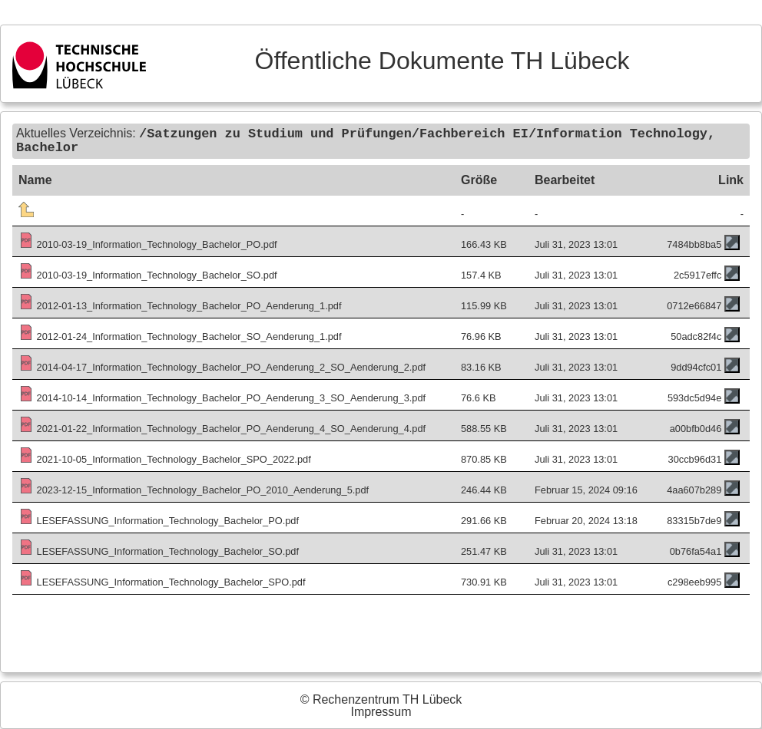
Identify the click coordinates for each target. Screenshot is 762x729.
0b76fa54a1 (696, 550)
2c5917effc (697, 273)
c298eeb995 (694, 580)
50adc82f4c (696, 335)
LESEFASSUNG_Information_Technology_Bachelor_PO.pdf (158, 519)
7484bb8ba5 (694, 243)
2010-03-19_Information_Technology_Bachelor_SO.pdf (147, 273)
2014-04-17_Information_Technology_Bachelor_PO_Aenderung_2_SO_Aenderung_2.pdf (222, 365)
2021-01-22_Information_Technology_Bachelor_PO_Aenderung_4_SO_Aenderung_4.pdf (222, 427)
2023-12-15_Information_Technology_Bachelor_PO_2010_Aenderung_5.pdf (193, 488)
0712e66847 (694, 304)
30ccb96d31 (695, 457)
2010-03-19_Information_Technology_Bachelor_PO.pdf (147, 243)
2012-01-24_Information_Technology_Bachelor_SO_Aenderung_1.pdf (180, 335)
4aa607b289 (694, 488)
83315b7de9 (694, 519)
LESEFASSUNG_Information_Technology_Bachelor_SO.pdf (158, 550)
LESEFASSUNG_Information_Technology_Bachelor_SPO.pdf (162, 580)
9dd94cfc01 (696, 365)
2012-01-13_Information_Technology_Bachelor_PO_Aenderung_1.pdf (180, 304)
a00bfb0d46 (696, 427)
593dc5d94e (694, 396)
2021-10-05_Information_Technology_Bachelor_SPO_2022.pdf (164, 457)
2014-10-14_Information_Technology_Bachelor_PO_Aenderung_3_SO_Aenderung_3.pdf (222, 396)
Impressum (380, 711)
